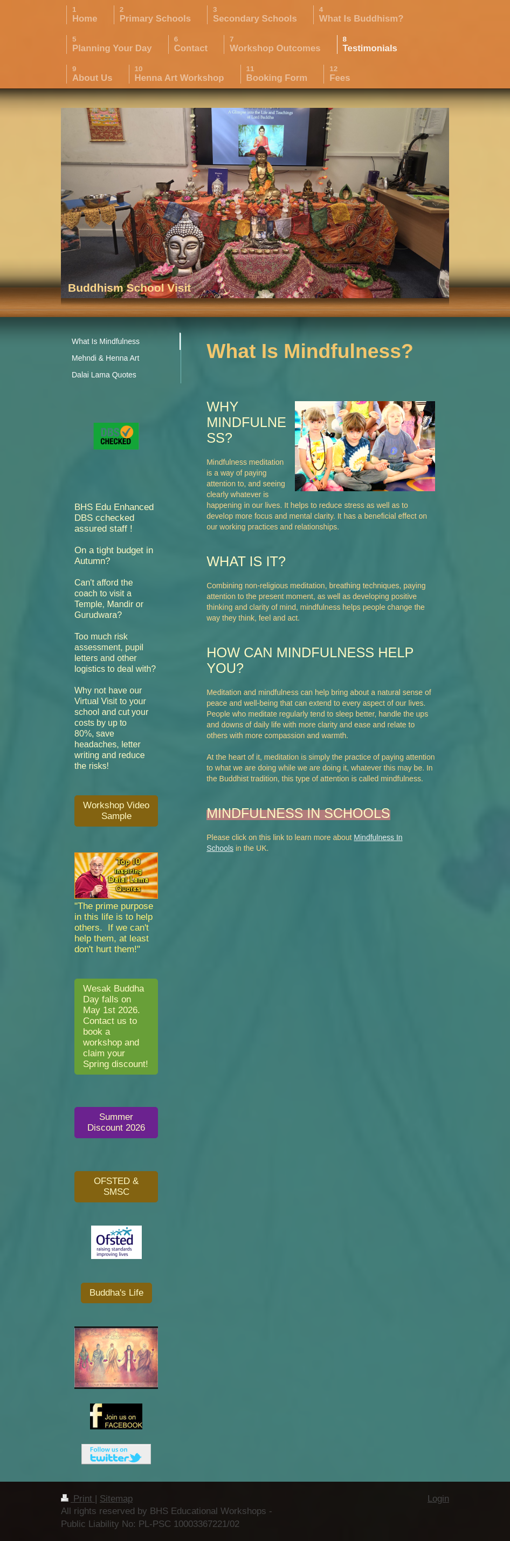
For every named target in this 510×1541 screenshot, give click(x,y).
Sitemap (116, 1499)
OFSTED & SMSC (116, 1186)
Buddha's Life (116, 1293)
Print (78, 1499)
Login (438, 1499)
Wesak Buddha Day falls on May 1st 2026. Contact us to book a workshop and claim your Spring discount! (115, 1026)
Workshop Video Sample (116, 810)
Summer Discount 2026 (116, 1122)
